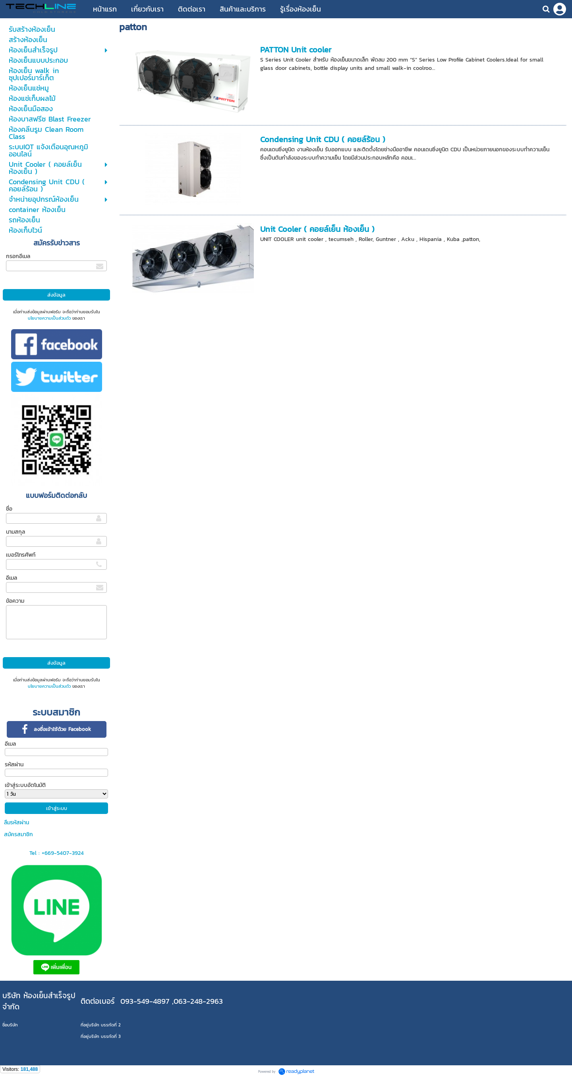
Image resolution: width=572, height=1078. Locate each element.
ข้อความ (15, 601)
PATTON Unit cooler (295, 50)
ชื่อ (9, 509)
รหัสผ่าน (14, 764)
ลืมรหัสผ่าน (16, 822)
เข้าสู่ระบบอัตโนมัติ (25, 785)
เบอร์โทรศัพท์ (20, 555)
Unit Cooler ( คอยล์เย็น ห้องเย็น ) (317, 229)
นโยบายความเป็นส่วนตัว (49, 318)
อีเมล (11, 578)
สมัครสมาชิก (18, 834)
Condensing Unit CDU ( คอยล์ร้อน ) (322, 139)
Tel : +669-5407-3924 (56, 853)
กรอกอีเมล (18, 256)
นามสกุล (15, 532)
